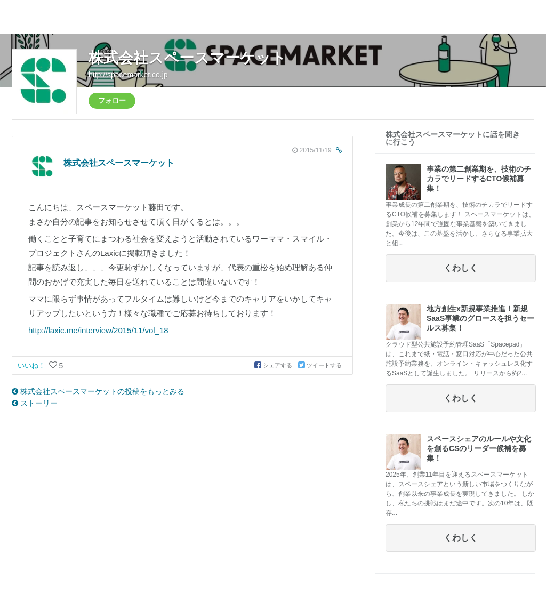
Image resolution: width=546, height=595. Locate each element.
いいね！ (32, 365)
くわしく (461, 267)
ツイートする (320, 365)
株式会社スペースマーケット (187, 58)
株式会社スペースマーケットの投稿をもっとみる (98, 391)
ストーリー (35, 403)
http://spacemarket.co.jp (128, 74)
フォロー (112, 100)
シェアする (274, 365)
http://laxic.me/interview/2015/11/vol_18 (98, 330)
